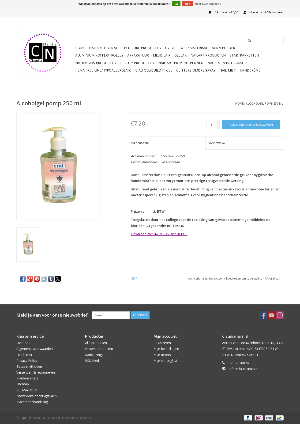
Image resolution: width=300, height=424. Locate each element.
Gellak (180, 55)
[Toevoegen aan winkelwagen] (251, 124)
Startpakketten (244, 55)
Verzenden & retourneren (35, 372)
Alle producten (96, 343)
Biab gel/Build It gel (153, 70)
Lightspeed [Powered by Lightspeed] (86, 418)
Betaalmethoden (29, 366)
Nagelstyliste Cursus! (227, 63)
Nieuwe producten (99, 348)
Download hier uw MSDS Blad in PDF (159, 234)
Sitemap (22, 384)
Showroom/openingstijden (36, 396)
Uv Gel (170, 47)
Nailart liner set (104, 47)
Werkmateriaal (194, 47)
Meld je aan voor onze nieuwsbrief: (52, 315)
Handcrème (250, 70)
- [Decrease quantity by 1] (217, 127)
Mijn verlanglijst (165, 360)
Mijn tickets (162, 354)
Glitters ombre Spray (195, 70)
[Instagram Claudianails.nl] (280, 315)
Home (80, 47)
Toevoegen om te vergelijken (245, 278)
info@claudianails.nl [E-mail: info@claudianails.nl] (243, 369)
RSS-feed (92, 360)
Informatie (140, 143)
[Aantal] (211, 124)
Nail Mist (227, 70)
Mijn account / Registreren (264, 12)
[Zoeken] (265, 40)
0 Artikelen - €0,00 (224, 12)
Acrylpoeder (223, 47)
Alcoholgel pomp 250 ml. (265, 104)
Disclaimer (24, 354)
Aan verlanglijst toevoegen (206, 278)
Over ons (23, 343)
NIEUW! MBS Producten (95, 63)
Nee (187, 4)
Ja (176, 4)
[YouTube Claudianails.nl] (271, 315)
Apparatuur (138, 55)
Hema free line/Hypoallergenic (103, 70)
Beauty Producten (137, 63)
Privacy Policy (26, 360)
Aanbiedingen (95, 354)
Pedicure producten (142, 47)
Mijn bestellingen (166, 348)
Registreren (162, 343)
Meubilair (161, 55)
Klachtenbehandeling (32, 402)
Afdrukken (273, 278)
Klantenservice (27, 378)
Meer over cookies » (208, 4)
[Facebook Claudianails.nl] (263, 315)
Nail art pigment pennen (180, 63)
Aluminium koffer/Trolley (99, 55)
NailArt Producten (208, 55)
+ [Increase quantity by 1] (218, 122)
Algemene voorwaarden (34, 348)
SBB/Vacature (27, 390)
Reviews (217, 143)
